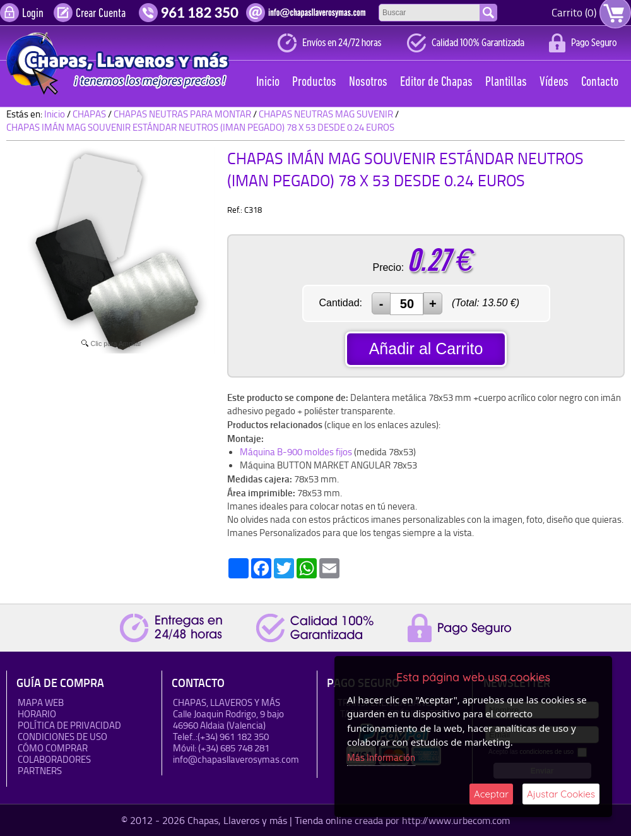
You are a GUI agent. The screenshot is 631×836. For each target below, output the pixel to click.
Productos (314, 82)
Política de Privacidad (69, 725)
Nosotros (368, 82)
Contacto (599, 82)
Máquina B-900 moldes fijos (296, 451)
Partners (40, 770)
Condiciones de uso (62, 736)
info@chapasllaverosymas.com (236, 759)
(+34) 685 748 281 (233, 748)
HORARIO (37, 713)
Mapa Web (41, 702)
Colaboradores (54, 759)
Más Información (381, 757)
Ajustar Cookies (561, 794)
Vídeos (554, 82)
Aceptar (491, 794)
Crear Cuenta (101, 14)
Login (33, 14)
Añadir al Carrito (426, 348)
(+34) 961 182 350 (233, 736)
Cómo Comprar (53, 748)
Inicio (268, 82)
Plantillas (506, 82)
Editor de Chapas (436, 82)
